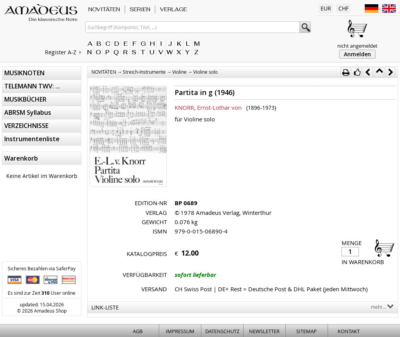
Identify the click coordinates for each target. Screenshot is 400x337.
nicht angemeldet (357, 45)
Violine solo (205, 72)
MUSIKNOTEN (24, 73)
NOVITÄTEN (104, 9)
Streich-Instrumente (144, 72)
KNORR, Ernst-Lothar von (208, 107)
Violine (179, 72)
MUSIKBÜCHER (25, 99)
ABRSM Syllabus (27, 112)
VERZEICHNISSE (26, 125)
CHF (343, 8)
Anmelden (357, 54)
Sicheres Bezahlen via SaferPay (42, 268)
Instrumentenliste (32, 139)
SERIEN (140, 9)
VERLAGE (173, 9)
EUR (326, 8)
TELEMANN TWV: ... (32, 86)
